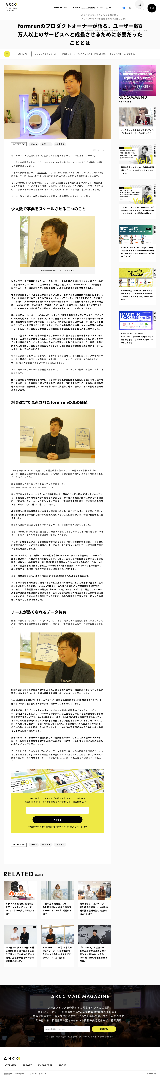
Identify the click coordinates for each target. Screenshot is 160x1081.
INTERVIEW (19, 144)
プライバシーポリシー (37, 1073)
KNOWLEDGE (155, 189)
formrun (42, 172)
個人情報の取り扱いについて (79, 1036)
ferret (30, 315)
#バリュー (46, 144)
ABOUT (63, 1064)
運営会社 (7, 1073)
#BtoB (34, 144)
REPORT (155, 311)
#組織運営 (60, 144)
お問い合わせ (19, 1073)
